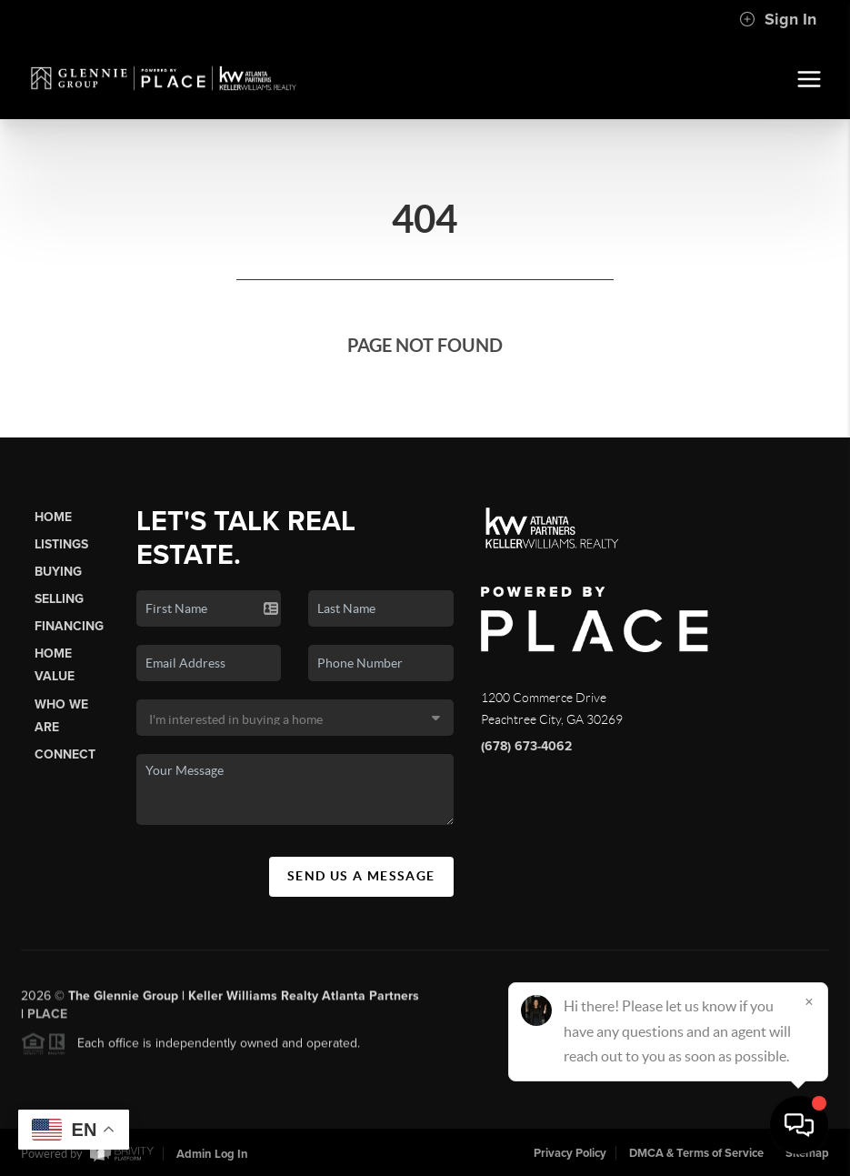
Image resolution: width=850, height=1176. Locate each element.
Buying (58, 571)
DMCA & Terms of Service (696, 1153)
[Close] (809, 1001)
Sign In (777, 19)
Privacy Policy (570, 1153)
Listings (61, 544)
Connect (65, 754)
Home (53, 517)
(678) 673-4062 (526, 746)
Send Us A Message (361, 876)
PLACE (47, 1019)
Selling (59, 599)
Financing (69, 626)
